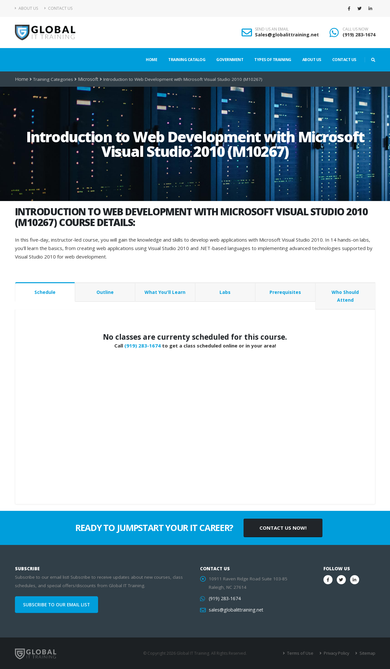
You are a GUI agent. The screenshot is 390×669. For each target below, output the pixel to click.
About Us (26, 8)
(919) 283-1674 (359, 35)
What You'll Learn (165, 292)
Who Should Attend (345, 296)
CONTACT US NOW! (283, 527)
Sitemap (367, 653)
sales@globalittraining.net (235, 610)
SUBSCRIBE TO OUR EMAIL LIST (56, 605)
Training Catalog (186, 59)
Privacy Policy (337, 653)
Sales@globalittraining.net (287, 35)
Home (151, 59)
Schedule (45, 292)
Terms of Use (302, 653)
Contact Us (58, 8)
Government (229, 59)
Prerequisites (285, 292)
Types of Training (272, 59)
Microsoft (86, 79)
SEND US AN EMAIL (272, 29)
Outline (105, 292)
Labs (225, 292)
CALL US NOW (355, 29)
